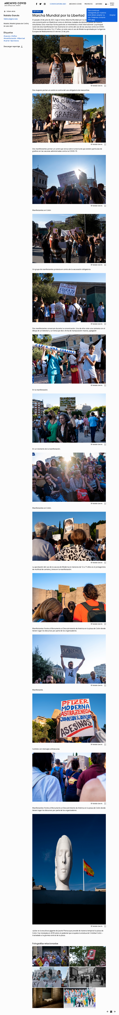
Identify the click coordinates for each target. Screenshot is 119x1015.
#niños (14, 36)
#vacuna (7, 36)
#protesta (14, 41)
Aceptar (113, 15)
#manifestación (10, 38)
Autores (99, 4)
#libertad (21, 38)
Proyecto (89, 4)
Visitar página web (11, 19)
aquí (93, 19)
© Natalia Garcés (96, 86)
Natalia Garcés (11, 16)
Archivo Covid (75, 4)
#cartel (7, 41)
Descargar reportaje (13, 46)
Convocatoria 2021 (58, 4)
